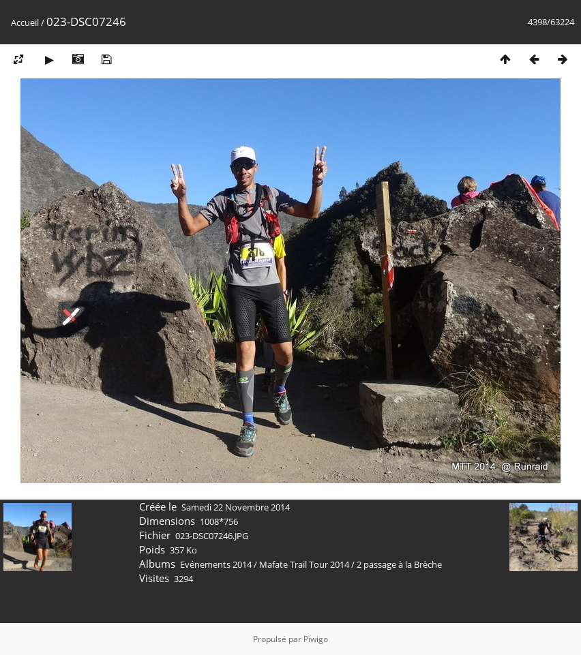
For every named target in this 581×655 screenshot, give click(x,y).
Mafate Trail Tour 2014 (304, 564)
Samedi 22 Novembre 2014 (235, 507)
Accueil (25, 22)
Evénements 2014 (216, 564)
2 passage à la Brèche (399, 564)
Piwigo (315, 639)
